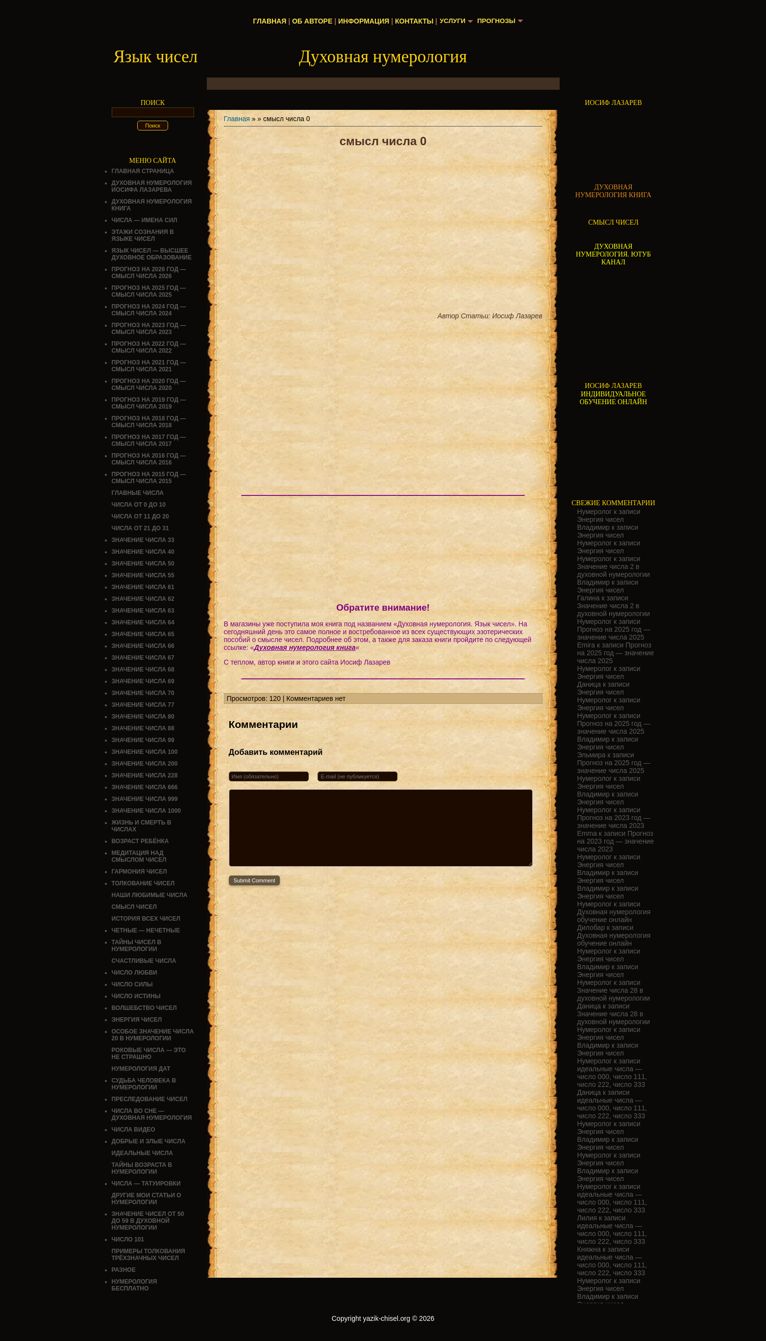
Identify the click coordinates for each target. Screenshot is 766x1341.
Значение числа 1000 (146, 810)
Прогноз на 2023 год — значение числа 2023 (613, 821)
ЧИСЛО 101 (128, 1239)
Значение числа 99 (143, 740)
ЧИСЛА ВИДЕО (133, 1129)
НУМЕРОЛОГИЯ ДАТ (141, 1068)
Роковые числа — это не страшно (149, 1053)
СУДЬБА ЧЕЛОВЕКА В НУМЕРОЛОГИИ (144, 1084)
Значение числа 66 (143, 646)
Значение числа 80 (143, 716)
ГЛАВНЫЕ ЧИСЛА (138, 493)
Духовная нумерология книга (304, 647)
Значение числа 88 (143, 728)
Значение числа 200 (145, 763)
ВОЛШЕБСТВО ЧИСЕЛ (144, 1008)
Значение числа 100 (145, 751)
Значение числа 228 (145, 775)
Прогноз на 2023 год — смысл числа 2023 (149, 328)
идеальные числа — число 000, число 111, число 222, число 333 (612, 1076)
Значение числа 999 (145, 799)
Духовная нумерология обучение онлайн (614, 916)
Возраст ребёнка (140, 841)
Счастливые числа (144, 960)
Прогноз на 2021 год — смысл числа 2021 (149, 366)
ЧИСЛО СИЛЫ (132, 984)
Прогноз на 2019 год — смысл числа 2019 (149, 403)
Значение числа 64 (143, 622)
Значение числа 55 (143, 575)
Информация (362, 21)
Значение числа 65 (143, 634)
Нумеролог (594, 512)
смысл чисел (134, 906)
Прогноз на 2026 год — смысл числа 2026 (149, 273)
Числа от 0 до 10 (139, 504)
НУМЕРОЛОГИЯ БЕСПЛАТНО (134, 1285)
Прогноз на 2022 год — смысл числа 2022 (149, 347)
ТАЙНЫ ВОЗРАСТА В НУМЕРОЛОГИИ (142, 1168)
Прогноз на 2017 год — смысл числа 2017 (149, 440)
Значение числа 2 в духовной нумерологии (613, 570)
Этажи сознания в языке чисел (143, 235)
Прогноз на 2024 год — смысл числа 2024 (149, 310)
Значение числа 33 (143, 540)
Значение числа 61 (143, 587)
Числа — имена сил (144, 220)
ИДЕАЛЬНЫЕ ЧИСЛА (142, 1153)
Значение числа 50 (143, 563)
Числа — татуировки (146, 1183)
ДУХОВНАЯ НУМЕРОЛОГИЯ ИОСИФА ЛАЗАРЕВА (152, 186)
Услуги (451, 21)
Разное (124, 1269)
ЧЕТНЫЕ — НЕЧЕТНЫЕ (146, 930)
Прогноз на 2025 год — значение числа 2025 (613, 633)
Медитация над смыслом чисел (139, 856)
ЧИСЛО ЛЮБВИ (134, 972)
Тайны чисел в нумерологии (137, 946)
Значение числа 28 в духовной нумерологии (613, 994)
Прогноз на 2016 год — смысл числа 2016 (149, 459)
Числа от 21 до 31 (140, 528)
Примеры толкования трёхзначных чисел (148, 1255)
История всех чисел (146, 918)
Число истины (136, 996)
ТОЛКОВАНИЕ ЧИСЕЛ (143, 883)
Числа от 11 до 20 (140, 516)
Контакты (413, 21)
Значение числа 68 (143, 669)
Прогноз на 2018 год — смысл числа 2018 (149, 422)
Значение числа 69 (143, 681)
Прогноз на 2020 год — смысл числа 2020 (149, 384)
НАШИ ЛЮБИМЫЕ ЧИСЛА (150, 895)
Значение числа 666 (145, 787)
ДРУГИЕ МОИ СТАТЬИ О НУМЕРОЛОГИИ (146, 1199)
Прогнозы (497, 21)
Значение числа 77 (143, 704)
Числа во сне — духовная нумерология (152, 1114)
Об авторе (311, 21)
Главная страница (143, 171)
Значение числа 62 (143, 598)
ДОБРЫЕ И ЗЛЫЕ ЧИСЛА (149, 1141)
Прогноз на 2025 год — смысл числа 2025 (149, 291)
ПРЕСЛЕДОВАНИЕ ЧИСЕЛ (150, 1099)
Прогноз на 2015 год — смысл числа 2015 (149, 478)
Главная (268, 21)
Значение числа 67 (143, 657)
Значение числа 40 (143, 551)
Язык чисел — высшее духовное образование (152, 254)
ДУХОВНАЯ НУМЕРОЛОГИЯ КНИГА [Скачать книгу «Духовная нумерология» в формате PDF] (613, 191)
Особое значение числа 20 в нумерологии (153, 1035)
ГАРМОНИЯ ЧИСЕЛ (139, 871)
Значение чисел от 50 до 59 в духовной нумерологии (148, 1221)
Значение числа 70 (143, 693)
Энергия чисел (137, 1019)
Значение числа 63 (143, 610)
